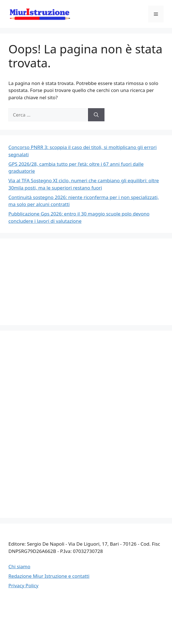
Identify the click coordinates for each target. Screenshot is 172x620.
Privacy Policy (23, 585)
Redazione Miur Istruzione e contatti (48, 576)
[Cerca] (96, 115)
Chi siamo (19, 566)
